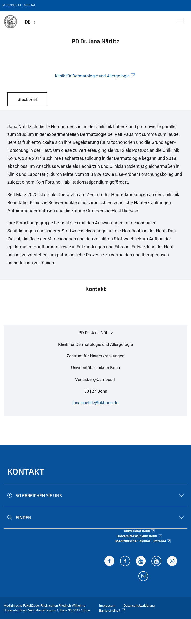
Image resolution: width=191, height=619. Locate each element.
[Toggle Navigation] (180, 21)
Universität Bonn (139, 531)
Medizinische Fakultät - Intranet (143, 541)
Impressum (107, 605)
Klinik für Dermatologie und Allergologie (95, 75)
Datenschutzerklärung (139, 605)
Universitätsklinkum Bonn (139, 536)
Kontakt (25, 471)
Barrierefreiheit (112, 610)
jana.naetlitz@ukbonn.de (95, 402)
